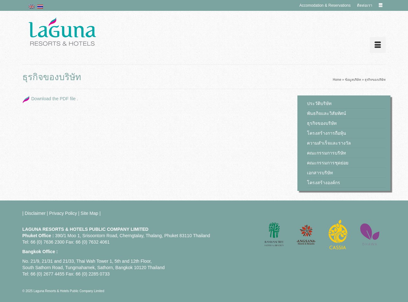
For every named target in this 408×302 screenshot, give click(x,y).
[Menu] (378, 45)
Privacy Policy (63, 213)
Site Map (89, 213)
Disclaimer (35, 213)
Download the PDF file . (54, 98)
